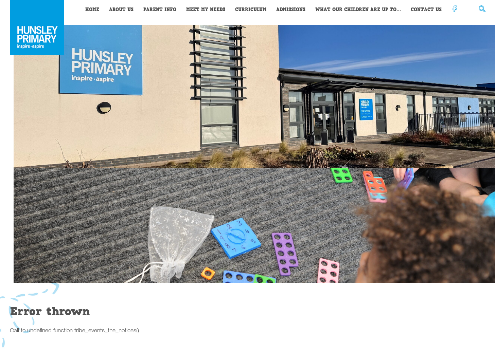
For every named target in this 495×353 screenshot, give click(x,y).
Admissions (290, 10)
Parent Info (159, 10)
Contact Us (426, 10)
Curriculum (250, 10)
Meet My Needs (205, 10)
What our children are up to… (358, 10)
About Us (121, 10)
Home (92, 10)
